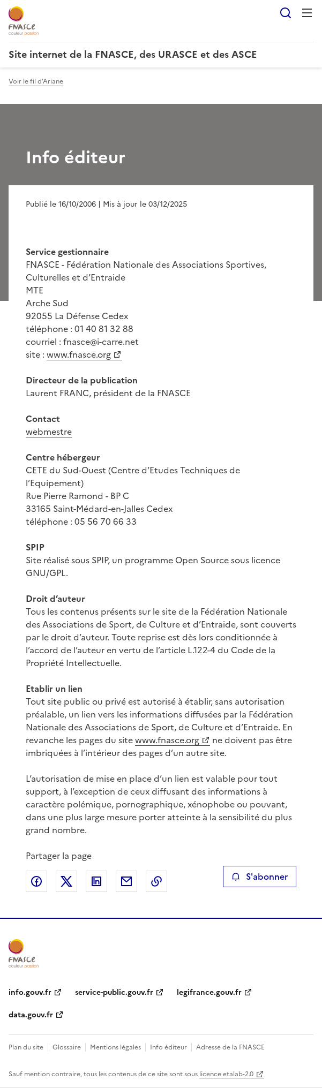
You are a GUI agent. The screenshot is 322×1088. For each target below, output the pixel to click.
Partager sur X (66, 881)
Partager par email (126, 881)
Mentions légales (115, 1047)
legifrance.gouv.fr (209, 992)
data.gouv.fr (31, 1015)
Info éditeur (168, 1047)
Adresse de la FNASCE (230, 1047)
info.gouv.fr (30, 992)
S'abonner (259, 876)
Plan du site (26, 1047)
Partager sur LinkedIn (96, 881)
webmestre (49, 431)
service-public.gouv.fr (114, 992)
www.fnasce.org (79, 354)
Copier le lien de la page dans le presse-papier (156, 881)
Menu (307, 13)
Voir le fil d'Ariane (36, 81)
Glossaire (67, 1047)
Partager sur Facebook (36, 881)
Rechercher (285, 13)
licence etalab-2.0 (226, 1074)
